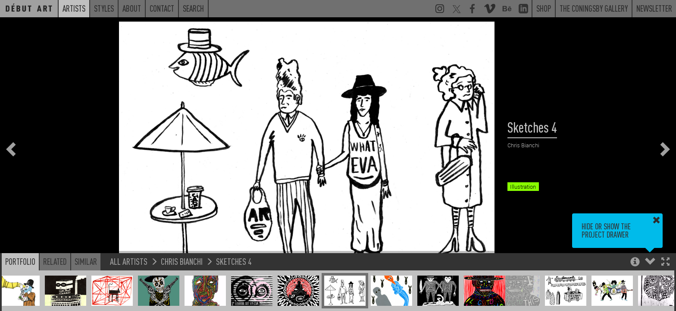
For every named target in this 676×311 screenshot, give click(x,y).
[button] (665, 262)
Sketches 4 (233, 261)
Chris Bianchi (182, 261)
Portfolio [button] (20, 261)
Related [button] (55, 261)
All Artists (128, 261)
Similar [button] (86, 261)
